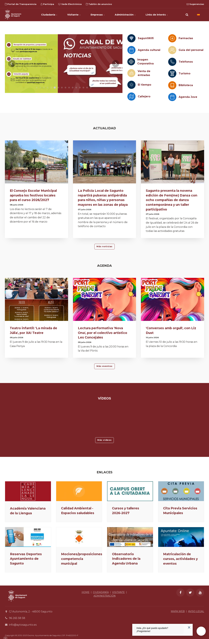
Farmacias (186, 38)
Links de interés (157, 14)
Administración (125, 14)
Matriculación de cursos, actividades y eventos (180, 558)
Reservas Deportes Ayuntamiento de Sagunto (26, 558)
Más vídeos (104, 440)
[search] (187, 14)
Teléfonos (186, 61)
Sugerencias (195, 4)
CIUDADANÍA (101, 592)
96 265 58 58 (17, 618)
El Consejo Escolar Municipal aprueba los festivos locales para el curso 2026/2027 (33, 195)
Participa (47, 4)
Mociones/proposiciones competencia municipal (81, 558)
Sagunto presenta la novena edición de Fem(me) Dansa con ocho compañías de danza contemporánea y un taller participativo (171, 200)
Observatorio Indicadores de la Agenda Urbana (126, 558)
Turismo (184, 73)
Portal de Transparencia (20, 4)
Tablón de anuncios (99, 4)
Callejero (144, 96)
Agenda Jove (188, 96)
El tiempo (144, 84)
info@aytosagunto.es (23, 624)
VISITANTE (118, 592)
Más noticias (104, 246)
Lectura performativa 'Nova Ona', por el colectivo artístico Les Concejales (102, 332)
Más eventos (104, 366)
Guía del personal (191, 50)
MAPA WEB (178, 611)
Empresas (98, 14)
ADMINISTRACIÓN (105, 595)
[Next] (115, 63)
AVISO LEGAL (196, 611)
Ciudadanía (49, 14)
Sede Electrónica (70, 4)
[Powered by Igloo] (5, 638)
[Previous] (11, 63)
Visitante (74, 14)
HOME (85, 592)
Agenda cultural (149, 50)
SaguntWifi (146, 38)
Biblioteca (186, 85)
